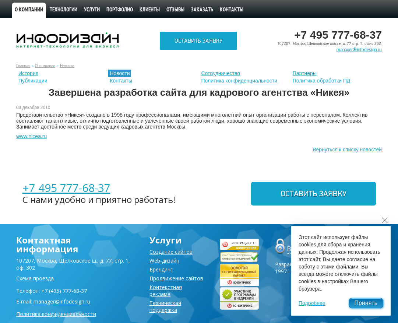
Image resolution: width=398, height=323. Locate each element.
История (28, 73)
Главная (23, 66)
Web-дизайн (164, 260)
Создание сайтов (171, 251)
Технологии (63, 10)
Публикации (32, 81)
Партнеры (305, 73)
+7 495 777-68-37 (66, 187)
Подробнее (312, 303)
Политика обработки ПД (322, 81)
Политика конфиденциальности (239, 81)
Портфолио (119, 10)
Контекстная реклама (165, 291)
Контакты (231, 10)
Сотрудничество (220, 73)
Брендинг (161, 269)
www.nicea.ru (31, 136)
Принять (366, 303)
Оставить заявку (198, 41)
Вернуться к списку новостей (347, 149)
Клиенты (150, 10)
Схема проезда (35, 278)
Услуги (92, 10)
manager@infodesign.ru (359, 50)
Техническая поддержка (165, 306)
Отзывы (175, 10)
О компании (29, 10)
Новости (67, 66)
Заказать (202, 10)
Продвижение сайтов (176, 278)
